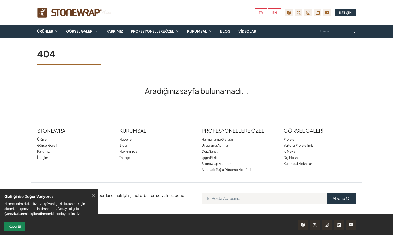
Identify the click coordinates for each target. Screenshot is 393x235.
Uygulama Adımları (216, 145)
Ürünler (45, 31)
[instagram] (308, 12)
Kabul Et (15, 226)
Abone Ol (341, 198)
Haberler (126, 139)
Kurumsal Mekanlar (298, 163)
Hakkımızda (128, 151)
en (274, 13)
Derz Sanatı (210, 151)
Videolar (247, 31)
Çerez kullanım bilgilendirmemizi (29, 213)
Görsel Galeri (79, 31)
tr (261, 13)
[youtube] (327, 12)
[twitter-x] (298, 12)
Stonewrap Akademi (217, 163)
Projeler (290, 139)
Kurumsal (197, 31)
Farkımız (115, 31)
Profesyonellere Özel (152, 31)
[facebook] (289, 12)
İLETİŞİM (345, 13)
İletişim (42, 157)
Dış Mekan (291, 157)
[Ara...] (333, 31)
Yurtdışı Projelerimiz (298, 145)
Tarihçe (124, 157)
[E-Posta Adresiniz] (264, 198)
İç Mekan (290, 151)
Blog (225, 31)
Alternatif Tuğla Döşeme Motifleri (226, 169)
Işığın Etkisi (210, 157)
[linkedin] (317, 12)
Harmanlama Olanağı (217, 139)
